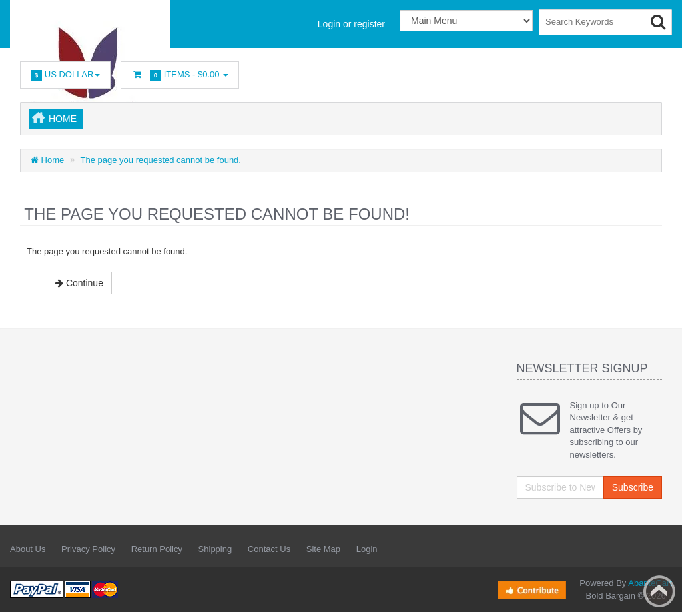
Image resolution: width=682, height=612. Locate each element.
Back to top (659, 591)
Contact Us (269, 549)
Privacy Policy (88, 549)
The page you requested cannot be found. (161, 160)
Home (63, 118)
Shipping (215, 549)
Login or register (351, 24)
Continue (79, 283)
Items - (179, 75)
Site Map (323, 549)
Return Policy (156, 549)
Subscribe (632, 487)
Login (367, 549)
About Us (27, 549)
